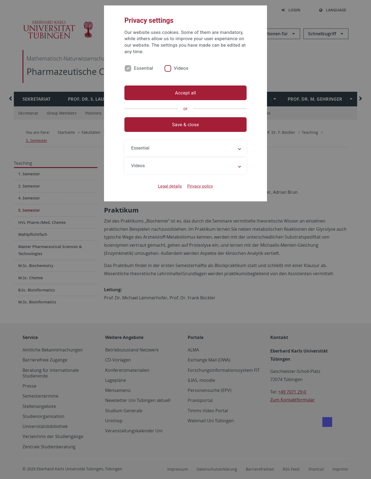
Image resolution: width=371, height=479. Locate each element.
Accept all (185, 93)
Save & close (185, 124)
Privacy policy (200, 186)
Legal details (170, 186)
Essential (143, 68)
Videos (181, 68)
